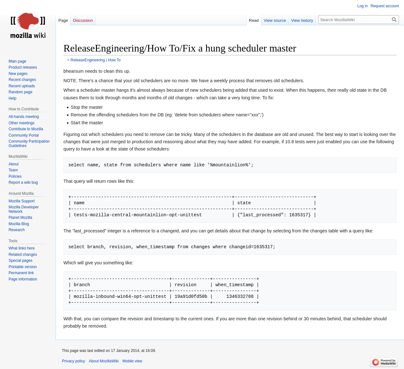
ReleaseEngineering (88, 60)
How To (114, 60)
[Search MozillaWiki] (358, 19)
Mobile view (132, 361)
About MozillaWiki (104, 361)
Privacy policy (73, 361)
